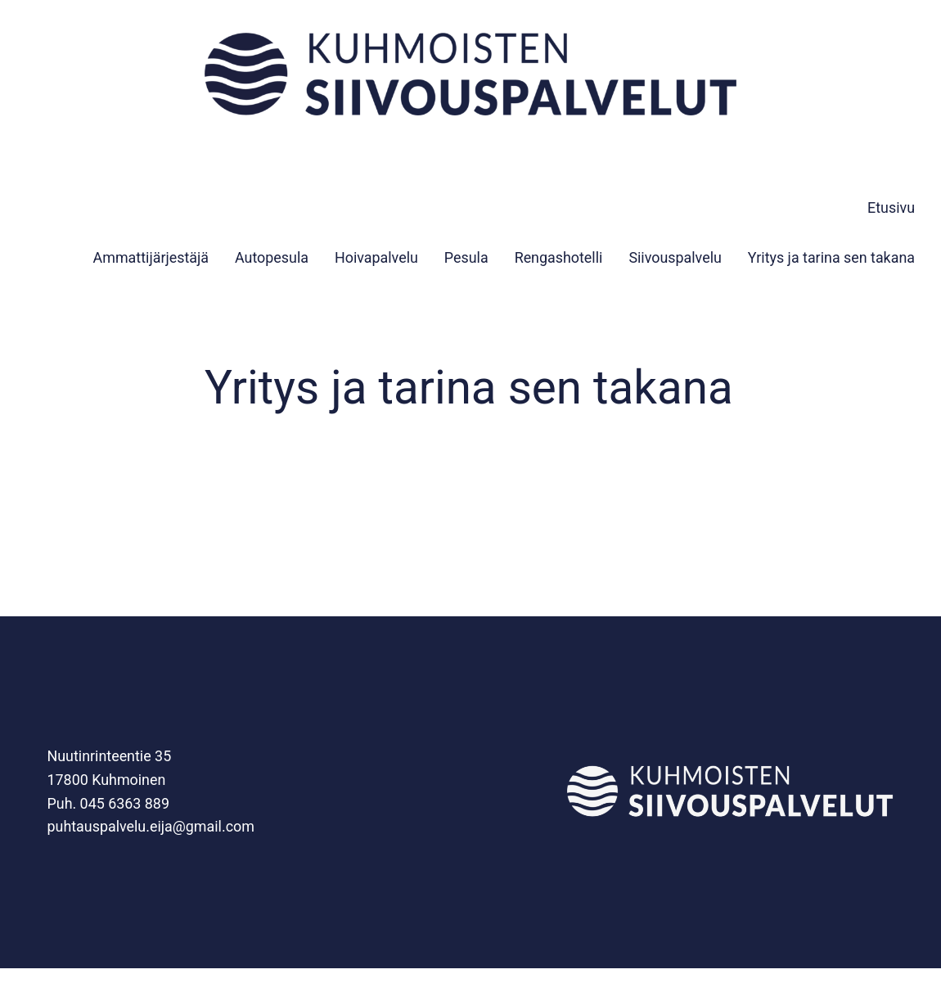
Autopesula (271, 257)
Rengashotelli (559, 257)
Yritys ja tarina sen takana (831, 257)
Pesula (466, 257)
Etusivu (891, 207)
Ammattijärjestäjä (151, 257)
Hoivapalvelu (376, 257)
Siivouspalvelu (674, 257)
